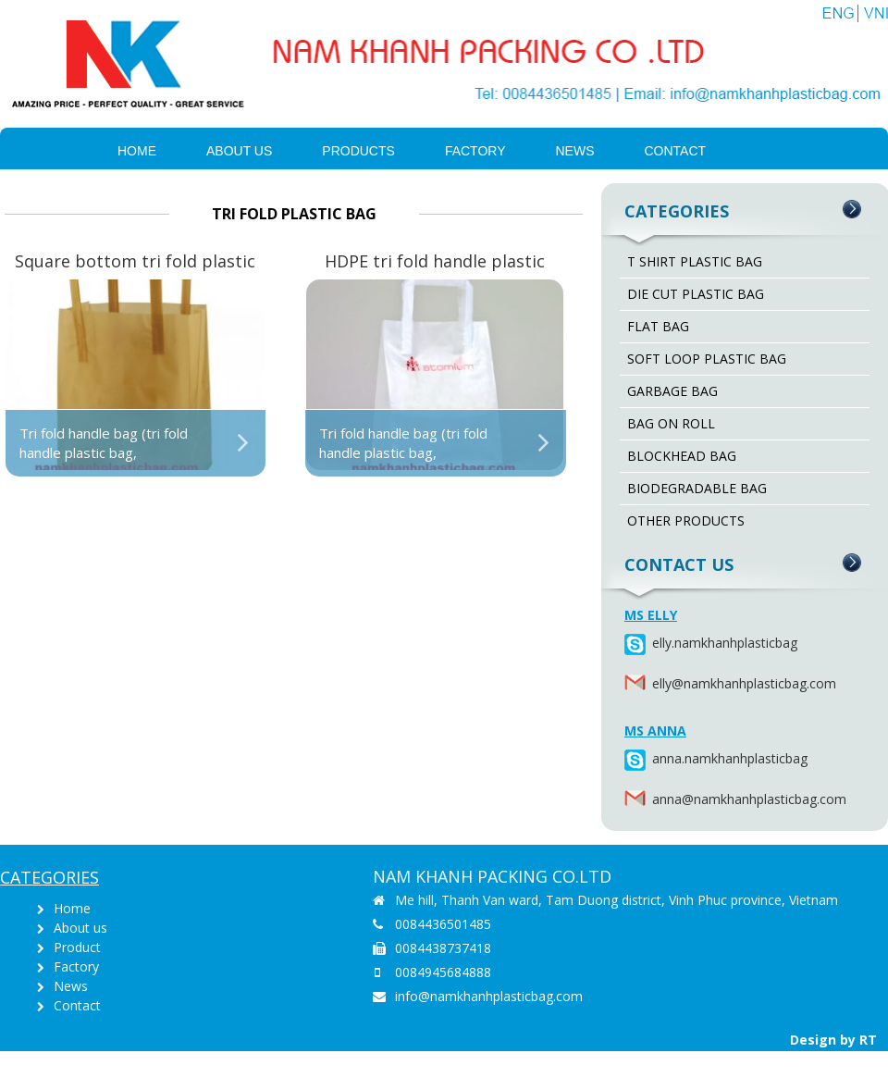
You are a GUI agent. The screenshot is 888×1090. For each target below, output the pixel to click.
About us (239, 150)
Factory (475, 150)
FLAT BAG (658, 326)
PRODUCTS (358, 150)
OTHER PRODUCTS (686, 520)
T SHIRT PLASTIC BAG (694, 261)
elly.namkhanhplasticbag (654, 642)
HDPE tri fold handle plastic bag (435, 262)
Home (136, 150)
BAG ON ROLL (671, 423)
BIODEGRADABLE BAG (697, 488)
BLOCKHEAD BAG (681, 455)
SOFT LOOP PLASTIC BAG (706, 358)
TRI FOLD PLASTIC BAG (294, 214)
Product (77, 947)
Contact (676, 150)
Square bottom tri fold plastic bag (135, 262)
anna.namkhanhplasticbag (654, 758)
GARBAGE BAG (672, 391)
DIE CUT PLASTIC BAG (695, 294)
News (575, 150)
